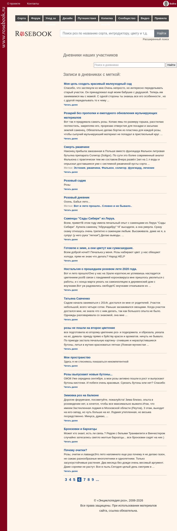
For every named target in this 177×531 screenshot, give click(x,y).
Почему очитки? (75, 450)
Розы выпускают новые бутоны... (88, 374)
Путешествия (87, 18)
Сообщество (126, 18)
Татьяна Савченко (77, 298)
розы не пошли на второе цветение (89, 327)
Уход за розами (51, 19)
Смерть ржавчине (77, 147)
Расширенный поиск (156, 39)
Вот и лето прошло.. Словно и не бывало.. (103, 205)
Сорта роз (21, 19)
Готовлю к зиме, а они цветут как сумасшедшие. (98, 248)
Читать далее (71, 105)
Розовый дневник (77, 197)
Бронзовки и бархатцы (80, 429)
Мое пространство (77, 357)
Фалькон (108, 167)
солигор (121, 167)
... (97, 479)
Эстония (79, 167)
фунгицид (135, 167)
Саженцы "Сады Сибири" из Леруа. (89, 218)
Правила (161, 18)
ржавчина (93, 167)
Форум (35, 18)
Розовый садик (75, 180)
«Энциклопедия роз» (112, 500)
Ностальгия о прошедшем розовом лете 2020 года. (100, 269)
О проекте (13, 3)
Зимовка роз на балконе (81, 395)
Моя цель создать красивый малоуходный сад (98, 83)
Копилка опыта (107, 19)
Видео (145, 18)
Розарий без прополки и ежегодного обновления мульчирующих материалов (110, 115)
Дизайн (68, 18)
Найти (161, 33)
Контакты (33, 3)
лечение (148, 167)
